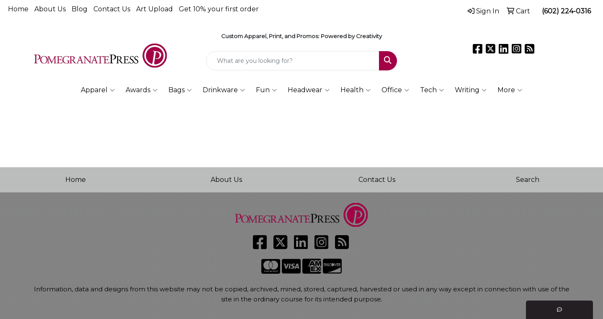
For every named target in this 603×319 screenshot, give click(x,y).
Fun (266, 90)
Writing (471, 90)
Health (355, 90)
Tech (432, 90)
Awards (141, 90)
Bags (180, 90)
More (509, 90)
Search (527, 180)
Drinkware (224, 90)
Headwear (309, 90)
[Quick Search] (292, 60)
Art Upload (154, 9)
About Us (50, 9)
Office (395, 90)
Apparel (98, 90)
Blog (80, 9)
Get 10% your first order (219, 9)
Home (18, 9)
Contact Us (111, 9)
